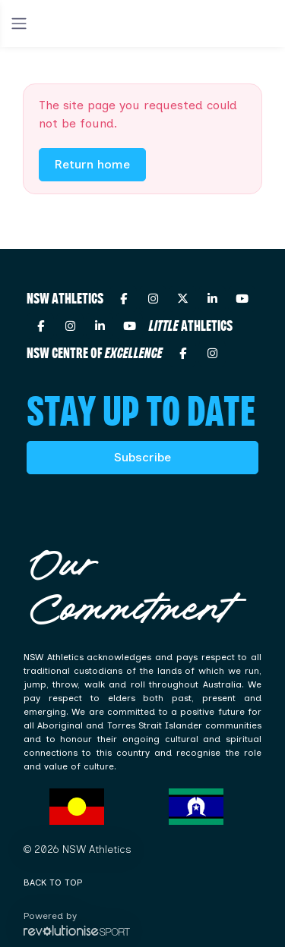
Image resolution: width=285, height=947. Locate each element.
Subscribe (142, 457)
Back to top (53, 882)
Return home (92, 164)
